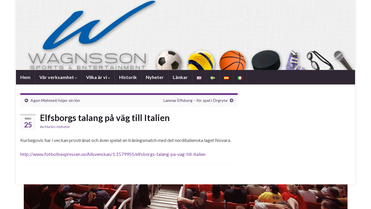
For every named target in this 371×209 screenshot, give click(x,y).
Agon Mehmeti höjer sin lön (55, 100)
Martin (50, 127)
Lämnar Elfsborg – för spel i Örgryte (195, 100)
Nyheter (155, 77)
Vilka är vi (98, 77)
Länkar (180, 77)
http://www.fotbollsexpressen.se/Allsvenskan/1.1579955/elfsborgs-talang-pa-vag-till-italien (112, 154)
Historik (128, 77)
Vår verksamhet (58, 77)
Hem (25, 77)
